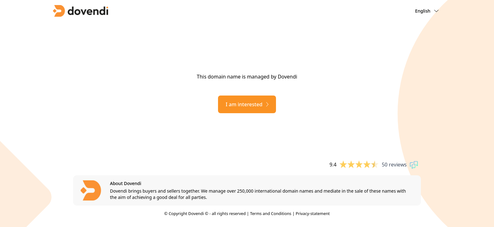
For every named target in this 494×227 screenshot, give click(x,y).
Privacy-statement (313, 213)
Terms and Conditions (270, 213)
